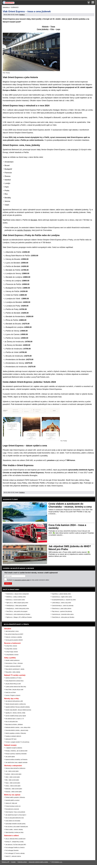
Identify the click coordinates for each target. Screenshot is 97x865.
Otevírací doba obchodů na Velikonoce (15, 768)
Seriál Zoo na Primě (10, 692)
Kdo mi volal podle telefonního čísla (14, 817)
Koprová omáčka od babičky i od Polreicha (16, 759)
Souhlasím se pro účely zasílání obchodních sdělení (28, 580)
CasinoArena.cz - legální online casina (62, 596)
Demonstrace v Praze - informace (14, 663)
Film (52, 29)
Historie (45, 27)
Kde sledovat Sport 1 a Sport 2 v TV (14, 718)
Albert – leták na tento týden (12, 777)
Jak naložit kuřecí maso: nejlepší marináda (16, 762)
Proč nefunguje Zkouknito (12, 850)
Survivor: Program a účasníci (12, 695)
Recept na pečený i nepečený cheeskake (16, 753)
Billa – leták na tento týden (12, 780)
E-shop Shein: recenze (11, 648)
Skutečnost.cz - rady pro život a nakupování (17, 594)
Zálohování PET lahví (10, 739)
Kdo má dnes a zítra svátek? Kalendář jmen (16, 826)
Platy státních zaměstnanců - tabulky (14, 669)
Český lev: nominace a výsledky (13, 637)
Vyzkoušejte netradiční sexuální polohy (15, 823)
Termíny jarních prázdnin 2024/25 (14, 640)
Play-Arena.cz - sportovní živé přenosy (62, 611)
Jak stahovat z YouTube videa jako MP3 (15, 844)
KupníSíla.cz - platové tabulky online (61, 594)
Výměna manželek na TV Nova (13, 678)
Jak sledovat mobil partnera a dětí (14, 701)
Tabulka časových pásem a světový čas (15, 704)
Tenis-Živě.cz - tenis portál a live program (16, 611)
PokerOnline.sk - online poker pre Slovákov (63, 617)
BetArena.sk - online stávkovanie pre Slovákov (18, 614)
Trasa (52, 27)
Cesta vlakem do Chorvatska (12, 820)
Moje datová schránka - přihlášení (14, 724)
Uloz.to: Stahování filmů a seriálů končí (15, 838)
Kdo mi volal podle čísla (11, 721)
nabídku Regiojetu (24, 230)
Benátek (34, 220)
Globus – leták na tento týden (12, 785)
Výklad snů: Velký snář (11, 803)
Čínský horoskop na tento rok (12, 806)
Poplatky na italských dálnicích (13, 736)
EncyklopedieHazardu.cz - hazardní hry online (64, 599)
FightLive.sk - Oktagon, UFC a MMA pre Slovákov (19, 617)
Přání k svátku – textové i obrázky (14, 829)
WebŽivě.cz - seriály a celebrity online (16, 596)
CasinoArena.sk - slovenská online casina (63, 614)
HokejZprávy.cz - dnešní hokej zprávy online (17, 608)
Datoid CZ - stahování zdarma (13, 856)
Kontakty (13, 862)
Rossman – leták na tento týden (13, 791)
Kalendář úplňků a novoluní (12, 800)
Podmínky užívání (22, 862)
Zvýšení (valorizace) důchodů (13, 666)
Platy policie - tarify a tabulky (12, 672)
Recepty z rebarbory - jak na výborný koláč (16, 750)
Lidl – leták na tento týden (12, 771)
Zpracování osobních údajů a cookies (38, 862)
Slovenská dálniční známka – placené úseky (16, 730)
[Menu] (92, 2)
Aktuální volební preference (12, 660)
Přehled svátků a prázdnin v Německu (15, 797)
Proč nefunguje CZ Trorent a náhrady (15, 853)
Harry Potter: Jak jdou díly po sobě (14, 689)
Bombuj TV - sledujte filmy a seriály (14, 841)
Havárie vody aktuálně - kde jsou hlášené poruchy (18, 710)
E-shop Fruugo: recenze (11, 651)
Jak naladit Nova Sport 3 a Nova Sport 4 (15, 815)
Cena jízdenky (42, 29)
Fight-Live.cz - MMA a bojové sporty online (17, 602)
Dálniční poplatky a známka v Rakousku (15, 733)
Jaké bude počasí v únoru (12, 631)
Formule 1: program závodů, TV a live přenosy (17, 742)
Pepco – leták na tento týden (12, 783)
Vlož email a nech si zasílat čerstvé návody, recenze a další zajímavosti (31, 573)
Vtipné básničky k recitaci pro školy (14, 832)
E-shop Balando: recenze (11, 654)
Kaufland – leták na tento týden (13, 774)
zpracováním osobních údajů (21, 580)
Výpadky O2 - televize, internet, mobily (15, 712)
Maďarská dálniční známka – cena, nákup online (17, 727)
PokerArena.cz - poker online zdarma (61, 608)
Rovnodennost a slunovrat (12, 809)
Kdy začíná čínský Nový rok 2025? (14, 634)
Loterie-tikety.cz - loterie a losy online (61, 602)
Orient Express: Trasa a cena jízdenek (15, 812)
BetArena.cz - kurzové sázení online (15, 599)
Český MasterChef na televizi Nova (14, 680)
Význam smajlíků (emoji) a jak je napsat (15, 715)
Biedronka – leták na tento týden (13, 788)
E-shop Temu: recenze (11, 646)
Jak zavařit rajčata (10, 756)
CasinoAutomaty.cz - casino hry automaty (62, 605)
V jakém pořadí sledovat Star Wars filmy (15, 686)
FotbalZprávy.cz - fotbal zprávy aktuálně (16, 605)
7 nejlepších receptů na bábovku (13, 748)
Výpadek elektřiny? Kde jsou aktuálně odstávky (17, 707)
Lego (58, 29)
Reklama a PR (5, 862)
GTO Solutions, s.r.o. (57, 862)
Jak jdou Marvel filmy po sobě (13, 683)
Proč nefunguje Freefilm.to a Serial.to (15, 847)
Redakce (22, 14)
